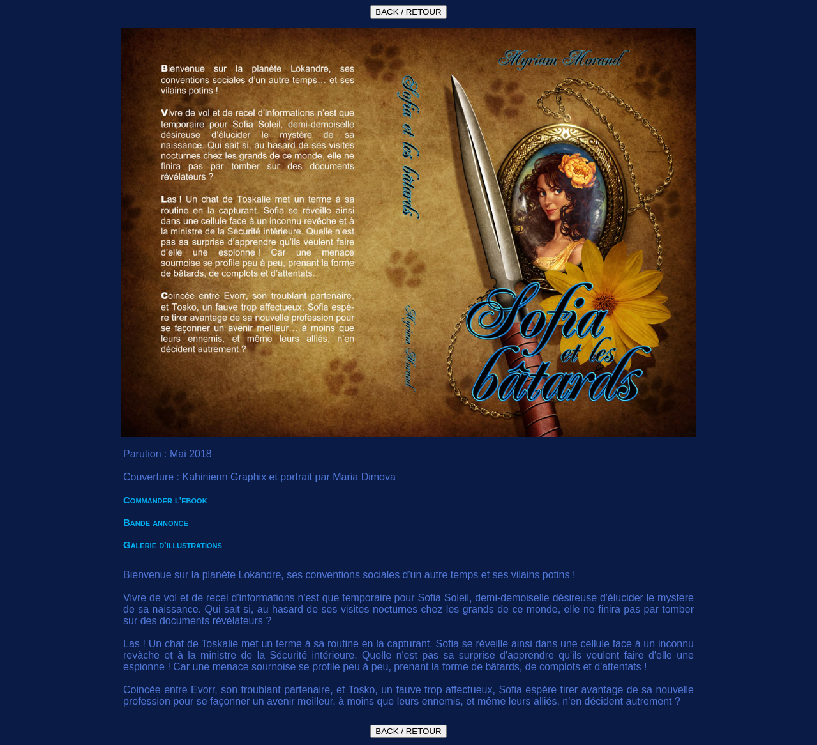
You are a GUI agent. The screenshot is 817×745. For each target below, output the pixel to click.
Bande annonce (155, 522)
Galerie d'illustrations (172, 544)
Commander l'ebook (165, 500)
